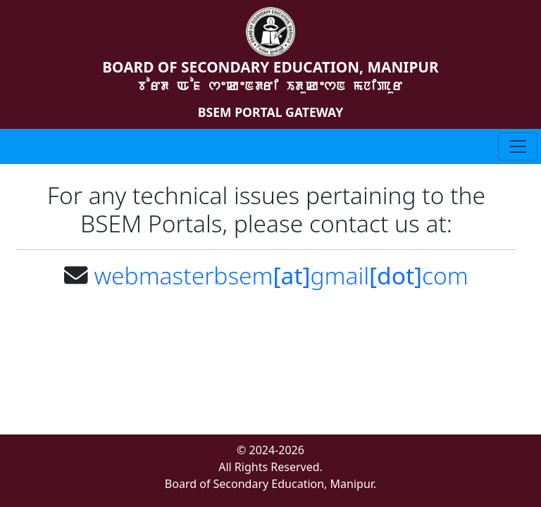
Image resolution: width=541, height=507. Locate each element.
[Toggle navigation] (517, 146)
